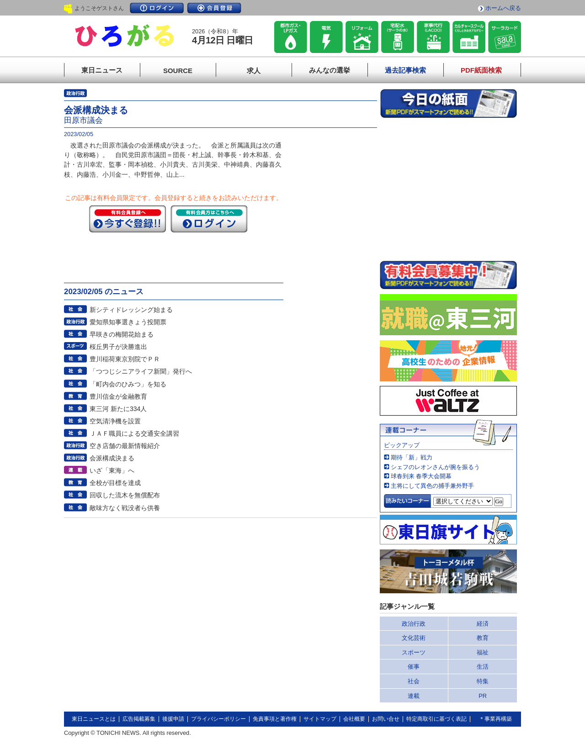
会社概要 (354, 719)
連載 (414, 695)
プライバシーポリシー (218, 719)
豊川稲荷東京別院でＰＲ (125, 359)
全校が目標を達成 (115, 482)
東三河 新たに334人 (118, 408)
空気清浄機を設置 (115, 421)
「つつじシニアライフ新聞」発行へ (141, 371)
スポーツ (413, 652)
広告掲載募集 (138, 719)
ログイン (157, 8)
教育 (483, 637)
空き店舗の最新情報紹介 (125, 445)
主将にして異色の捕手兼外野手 (432, 485)
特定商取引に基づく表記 (436, 719)
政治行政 (413, 623)
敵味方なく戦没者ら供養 (125, 508)
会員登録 (214, 8)
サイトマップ (319, 719)
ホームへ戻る (503, 8)
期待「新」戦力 (411, 457)
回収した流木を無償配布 (125, 495)
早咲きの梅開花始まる (122, 334)
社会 (414, 681)
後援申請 (173, 719)
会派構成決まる (112, 458)
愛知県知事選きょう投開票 (128, 322)
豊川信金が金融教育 (118, 396)
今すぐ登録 (127, 218)
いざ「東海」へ (112, 470)
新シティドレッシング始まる (131, 309)
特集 (483, 681)
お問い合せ (385, 719)
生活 (483, 666)
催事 (414, 666)
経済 (483, 623)
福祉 (483, 652)
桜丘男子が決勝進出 (118, 346)
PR (483, 695)
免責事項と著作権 (275, 719)
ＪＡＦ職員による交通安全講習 (134, 433)
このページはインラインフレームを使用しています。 (448, 189)
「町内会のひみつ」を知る (128, 384)
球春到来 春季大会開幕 (421, 476)
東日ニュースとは (94, 719)
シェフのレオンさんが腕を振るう (435, 467)
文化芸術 (413, 637)
